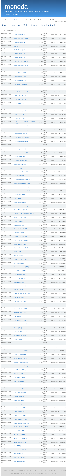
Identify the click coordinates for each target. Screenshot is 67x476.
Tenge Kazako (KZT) (20, 442)
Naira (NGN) (17, 316)
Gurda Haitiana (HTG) (20, 244)
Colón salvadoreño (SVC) (21, 65)
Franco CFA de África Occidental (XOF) (25, 213)
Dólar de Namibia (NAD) (21, 175)
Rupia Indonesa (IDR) (20, 407)
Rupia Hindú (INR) (19, 404)
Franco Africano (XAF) (20, 209)
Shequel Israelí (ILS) (19, 434)
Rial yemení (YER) (19, 388)
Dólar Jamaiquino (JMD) (21, 141)
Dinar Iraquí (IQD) (19, 103)
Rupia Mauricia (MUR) (20, 411)
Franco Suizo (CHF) (19, 225)
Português (54, 470)
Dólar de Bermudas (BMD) (21, 160)
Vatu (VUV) (17, 446)
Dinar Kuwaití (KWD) (20, 110)
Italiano (63, 470)
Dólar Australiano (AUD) (21, 129)
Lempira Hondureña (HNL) (21, 267)
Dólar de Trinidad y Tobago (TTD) (23, 179)
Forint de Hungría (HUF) (21, 206)
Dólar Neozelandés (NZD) (21, 145)
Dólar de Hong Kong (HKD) (21, 171)
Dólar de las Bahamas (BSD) (22, 183)
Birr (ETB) (17, 46)
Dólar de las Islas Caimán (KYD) (23, 187)
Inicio (11, 19)
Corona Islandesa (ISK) (20, 80)
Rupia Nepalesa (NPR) (20, 415)
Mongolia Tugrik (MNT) (20, 312)
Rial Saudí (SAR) (19, 385)
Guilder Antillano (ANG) (21, 240)
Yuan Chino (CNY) (19, 457)
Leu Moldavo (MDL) (20, 270)
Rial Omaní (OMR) (19, 377)
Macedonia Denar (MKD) (21, 305)
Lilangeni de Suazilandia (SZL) (22, 293)
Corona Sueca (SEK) (19, 88)
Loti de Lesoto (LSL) (20, 301)
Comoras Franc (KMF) (20, 69)
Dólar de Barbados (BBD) (21, 152)
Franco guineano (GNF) (20, 232)
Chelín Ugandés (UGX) (20, 57)
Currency (54, 473)
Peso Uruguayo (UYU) (20, 358)
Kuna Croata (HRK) (19, 255)
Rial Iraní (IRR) (18, 373)
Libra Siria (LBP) (19, 289)
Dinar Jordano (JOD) (19, 107)
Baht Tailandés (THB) (20, 34)
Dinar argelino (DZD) (20, 118)
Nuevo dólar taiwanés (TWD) (22, 324)
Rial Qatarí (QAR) (19, 381)
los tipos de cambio (19, 19)
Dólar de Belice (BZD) (20, 156)
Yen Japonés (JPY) (19, 453)
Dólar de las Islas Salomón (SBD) (23, 190)
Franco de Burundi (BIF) (21, 229)
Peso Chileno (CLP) (19, 343)
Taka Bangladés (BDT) (20, 438)
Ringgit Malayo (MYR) (20, 396)
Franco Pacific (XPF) (20, 217)
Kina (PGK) (17, 251)
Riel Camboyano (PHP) (20, 392)
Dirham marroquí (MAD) (21, 126)
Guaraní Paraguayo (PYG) (21, 236)
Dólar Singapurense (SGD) (21, 149)
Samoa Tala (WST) (19, 430)
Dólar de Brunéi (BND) (20, 164)
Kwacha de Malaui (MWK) (21, 259)
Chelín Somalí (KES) (20, 50)
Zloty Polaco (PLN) (19, 461)
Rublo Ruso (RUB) (19, 400)
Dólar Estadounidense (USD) (22, 137)
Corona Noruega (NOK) (20, 84)
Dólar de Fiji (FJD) (19, 168)
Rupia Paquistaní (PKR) (20, 419)
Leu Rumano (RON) (19, 274)
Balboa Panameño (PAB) (21, 38)
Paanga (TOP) (18, 328)
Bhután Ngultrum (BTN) (20, 42)
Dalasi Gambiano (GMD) (21, 95)
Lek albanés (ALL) (19, 263)
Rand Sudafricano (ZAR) (21, 366)
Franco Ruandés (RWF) (20, 221)
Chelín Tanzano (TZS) (20, 53)
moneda (16, 6)
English (20, 470)
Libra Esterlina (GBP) (20, 286)
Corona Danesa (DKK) (20, 76)
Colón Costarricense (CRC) (21, 61)
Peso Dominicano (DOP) (21, 350)
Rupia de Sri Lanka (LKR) (21, 427)
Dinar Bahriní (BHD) (20, 99)
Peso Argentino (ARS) (20, 335)
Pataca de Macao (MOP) (20, 331)
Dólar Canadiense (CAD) (21, 133)
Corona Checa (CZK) (20, 72)
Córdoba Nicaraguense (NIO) (22, 91)
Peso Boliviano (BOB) (20, 339)
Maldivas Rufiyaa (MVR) (21, 309)
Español (45, 470)
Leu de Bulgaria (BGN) (20, 278)
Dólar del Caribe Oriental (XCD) (23, 194)
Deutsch (37, 470)
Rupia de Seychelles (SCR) (21, 423)
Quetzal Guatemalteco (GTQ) (22, 362)
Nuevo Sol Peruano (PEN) (21, 320)
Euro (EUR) (17, 198)
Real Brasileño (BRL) (20, 369)
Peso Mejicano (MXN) (20, 354)
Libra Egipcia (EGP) (19, 282)
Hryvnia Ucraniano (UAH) (21, 248)
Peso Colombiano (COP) (20, 347)
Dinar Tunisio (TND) (20, 114)
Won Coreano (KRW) (20, 449)
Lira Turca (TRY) (19, 297)
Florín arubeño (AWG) (20, 202)
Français (28, 470)
